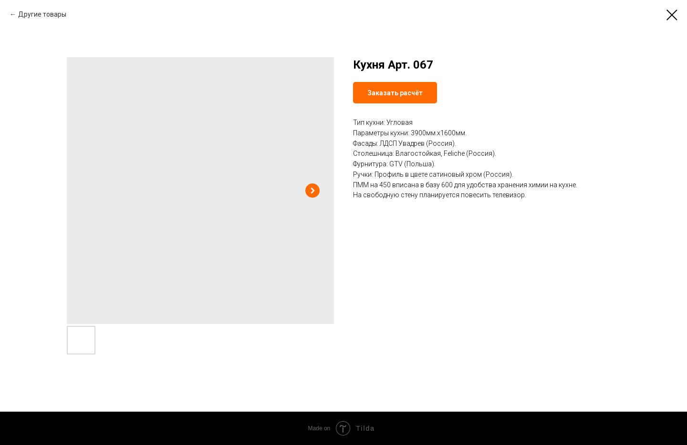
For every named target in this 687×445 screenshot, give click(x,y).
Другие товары (42, 14)
